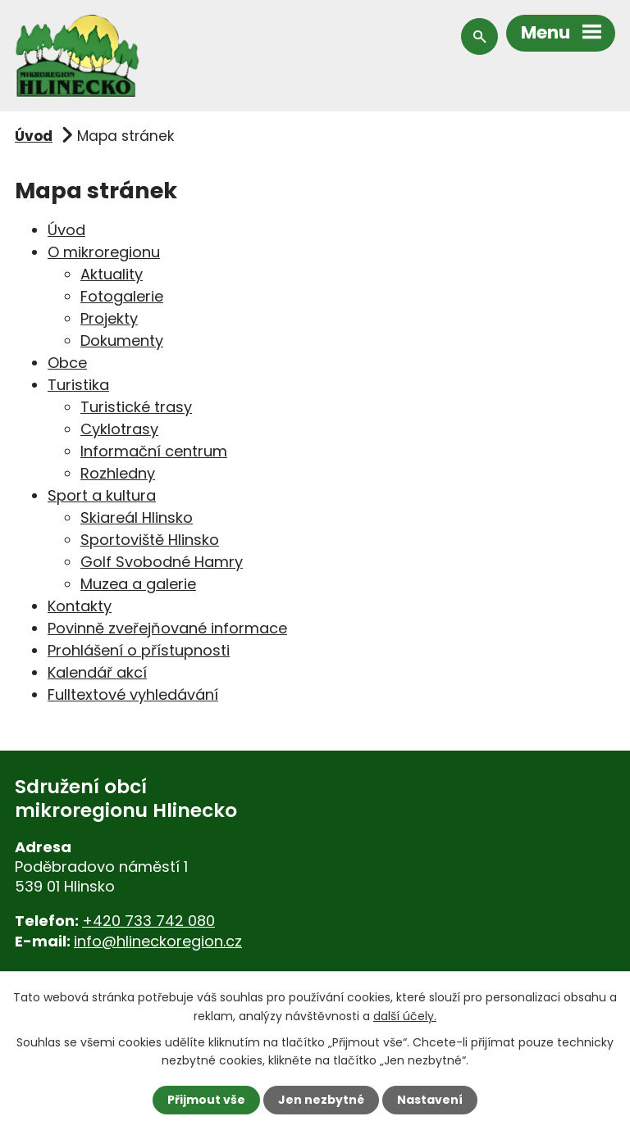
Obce (67, 362)
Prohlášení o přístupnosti (139, 650)
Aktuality (111, 274)
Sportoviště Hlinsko (149, 539)
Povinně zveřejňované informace (167, 628)
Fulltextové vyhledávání (133, 694)
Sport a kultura (102, 495)
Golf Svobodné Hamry (161, 561)
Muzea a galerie (138, 584)
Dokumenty (121, 340)
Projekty (109, 318)
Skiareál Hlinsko (136, 517)
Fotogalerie (121, 296)
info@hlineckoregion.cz (158, 941)
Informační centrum (153, 451)
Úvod (33, 136)
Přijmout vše (206, 1099)
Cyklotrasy (119, 429)
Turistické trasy (136, 407)
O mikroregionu (104, 252)
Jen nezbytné (321, 1099)
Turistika (78, 384)
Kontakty (80, 606)
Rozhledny (117, 473)
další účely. (404, 1015)
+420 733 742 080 (148, 920)
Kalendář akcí (97, 672)
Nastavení (430, 1099)
